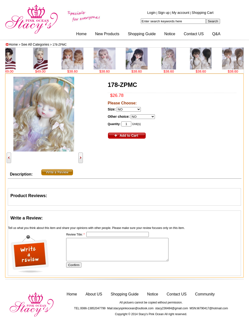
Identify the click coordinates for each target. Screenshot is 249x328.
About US (94, 294)
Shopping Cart (202, 13)
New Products (107, 34)
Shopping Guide (142, 34)
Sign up (163, 13)
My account (180, 13)
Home (81, 34)
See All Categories (35, 44)
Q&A (216, 34)
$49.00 (10, 71)
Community (205, 294)
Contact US (194, 34)
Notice (169, 34)
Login (151, 13)
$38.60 (74, 71)
